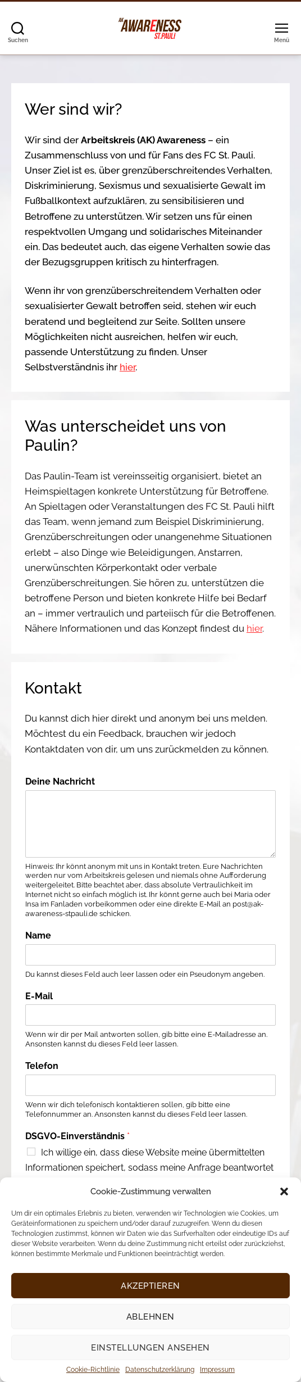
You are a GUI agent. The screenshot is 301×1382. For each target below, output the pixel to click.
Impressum (217, 1370)
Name (38, 935)
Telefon (41, 1066)
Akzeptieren (150, 1286)
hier (127, 367)
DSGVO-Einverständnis (77, 1136)
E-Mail (39, 996)
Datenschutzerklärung (159, 1370)
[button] (284, 1191)
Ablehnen (150, 1317)
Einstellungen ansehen (150, 1348)
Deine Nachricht (60, 781)
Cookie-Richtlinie (93, 1370)
